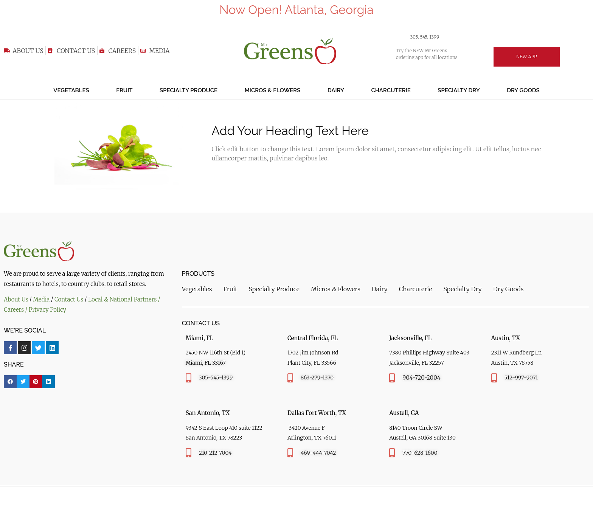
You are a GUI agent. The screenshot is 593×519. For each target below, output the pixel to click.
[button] (10, 381)
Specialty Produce (188, 90)
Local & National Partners (123, 299)
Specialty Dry (459, 90)
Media (41, 299)
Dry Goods (523, 90)
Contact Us (68, 299)
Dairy (336, 90)
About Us (16, 299)
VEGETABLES (71, 90)
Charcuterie (390, 90)
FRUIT (124, 90)
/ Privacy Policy (46, 309)
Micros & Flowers (272, 90)
